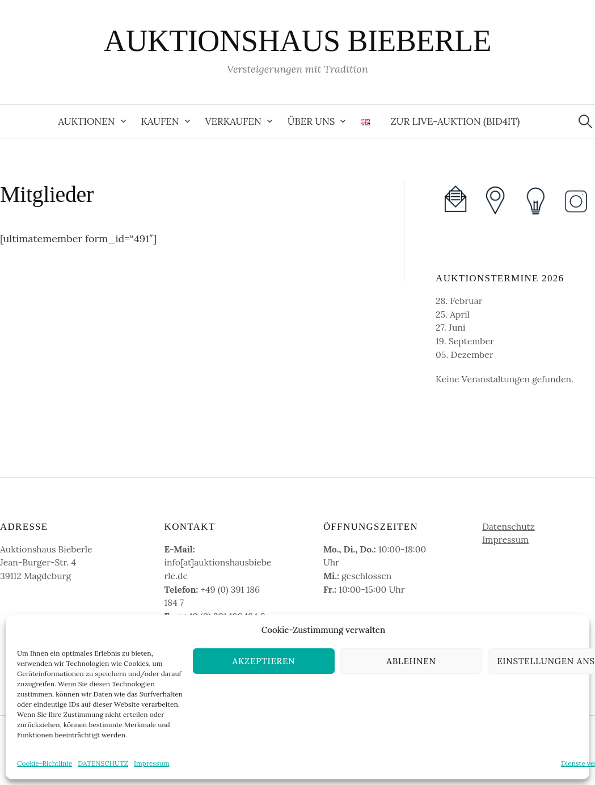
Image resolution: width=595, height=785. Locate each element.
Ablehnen (411, 661)
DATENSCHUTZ (103, 763)
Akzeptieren (264, 661)
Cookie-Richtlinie (44, 763)
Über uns (311, 121)
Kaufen (160, 121)
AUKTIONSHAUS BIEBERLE (297, 41)
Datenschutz (508, 526)
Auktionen (86, 121)
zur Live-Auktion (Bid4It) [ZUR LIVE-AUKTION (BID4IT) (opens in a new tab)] (455, 121)
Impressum (151, 763)
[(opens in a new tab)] (495, 199)
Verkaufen (233, 121)
